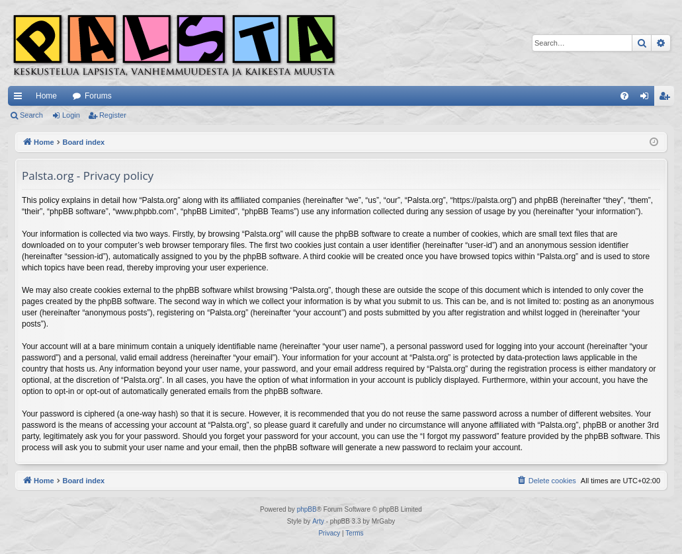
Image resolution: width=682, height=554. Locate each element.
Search (31, 115)
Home (46, 95)
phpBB (307, 509)
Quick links (20, 98)
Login (71, 115)
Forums (98, 95)
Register (112, 115)
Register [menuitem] (667, 98)
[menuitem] (624, 96)
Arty (318, 521)
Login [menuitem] (647, 98)
